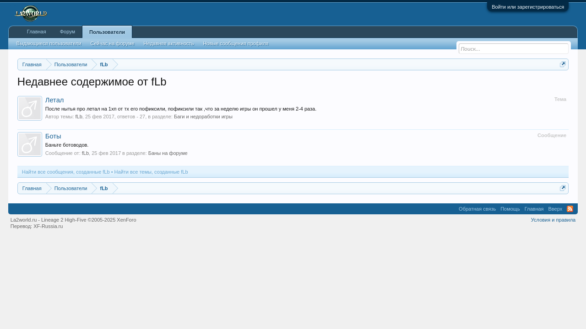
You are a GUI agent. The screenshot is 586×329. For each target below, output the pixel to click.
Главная (36, 31)
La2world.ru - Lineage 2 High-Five (73, 220)
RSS (570, 209)
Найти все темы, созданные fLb (151, 172)
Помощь (510, 209)
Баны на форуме (168, 153)
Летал (54, 100)
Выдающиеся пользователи (48, 43)
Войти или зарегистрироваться (528, 7)
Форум (67, 31)
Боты (53, 136)
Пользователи (107, 32)
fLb (79, 116)
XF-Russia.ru (48, 226)
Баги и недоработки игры (203, 116)
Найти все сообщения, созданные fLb (66, 172)
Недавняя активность (169, 43)
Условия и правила (553, 220)
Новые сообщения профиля (235, 43)
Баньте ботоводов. (67, 145)
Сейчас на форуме (113, 43)
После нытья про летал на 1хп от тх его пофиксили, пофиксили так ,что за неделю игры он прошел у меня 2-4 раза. (180, 108)
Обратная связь (477, 209)
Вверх (555, 209)
